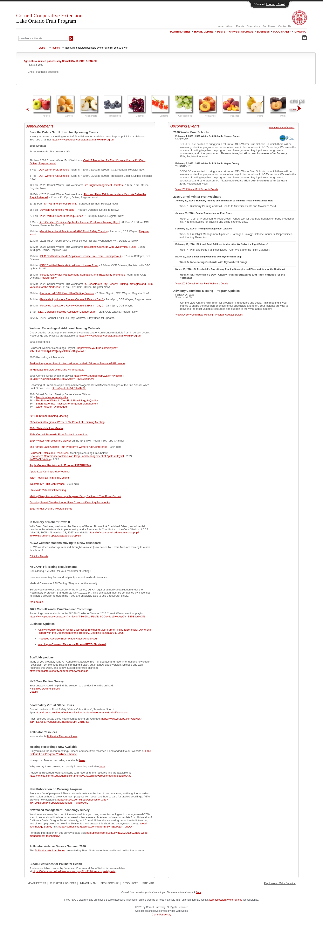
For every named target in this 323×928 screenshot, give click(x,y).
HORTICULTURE (203, 31)
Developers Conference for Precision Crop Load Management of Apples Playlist (77, 456)
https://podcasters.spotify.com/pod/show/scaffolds (59, 670)
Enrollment (269, 26)
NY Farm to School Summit (60, 203)
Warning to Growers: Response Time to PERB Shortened (72, 644)
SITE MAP (148, 883)
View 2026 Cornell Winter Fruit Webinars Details (201, 283)
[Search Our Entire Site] (43, 38)
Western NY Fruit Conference (47, 483)
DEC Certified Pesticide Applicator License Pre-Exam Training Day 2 (81, 256)
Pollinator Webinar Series (50, 850)
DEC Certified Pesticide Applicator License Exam (69, 265)
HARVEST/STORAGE (241, 31)
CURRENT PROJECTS (63, 883)
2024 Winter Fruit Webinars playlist (50, 440)
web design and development (151, 910)
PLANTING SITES (180, 31)
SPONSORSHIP (110, 883)
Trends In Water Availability (52, 397)
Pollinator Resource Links (62, 736)
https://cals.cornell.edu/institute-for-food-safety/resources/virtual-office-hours (82, 712)
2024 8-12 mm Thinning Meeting (49, 415)
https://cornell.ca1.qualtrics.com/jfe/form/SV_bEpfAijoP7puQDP (96, 826)
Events (240, 26)
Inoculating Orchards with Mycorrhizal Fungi (110, 246)
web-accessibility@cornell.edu (225, 899)
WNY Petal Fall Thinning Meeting (49, 477)
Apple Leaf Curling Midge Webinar (50, 471)
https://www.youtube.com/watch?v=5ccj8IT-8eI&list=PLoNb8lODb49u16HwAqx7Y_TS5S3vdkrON (77, 377)
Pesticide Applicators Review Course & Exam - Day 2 (71, 305)
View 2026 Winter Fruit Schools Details (196, 189)
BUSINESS (263, 31)
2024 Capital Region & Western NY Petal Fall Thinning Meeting (67, 422)
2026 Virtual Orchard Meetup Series (61, 215)
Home (220, 26)
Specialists (253, 26)
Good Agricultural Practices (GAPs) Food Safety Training (74, 231)
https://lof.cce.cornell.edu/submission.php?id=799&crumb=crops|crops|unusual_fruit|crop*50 (69, 801)
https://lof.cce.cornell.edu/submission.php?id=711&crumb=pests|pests (74, 871)
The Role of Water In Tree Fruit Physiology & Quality (67, 400)
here (82, 760)
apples (56, 47)
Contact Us (284, 26)
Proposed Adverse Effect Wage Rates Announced (67, 638)
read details (36, 601)
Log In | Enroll (275, 4)
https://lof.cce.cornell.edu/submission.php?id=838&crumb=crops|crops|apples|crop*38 (80, 775)
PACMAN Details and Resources (49, 453)
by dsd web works (178, 910)
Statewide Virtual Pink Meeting (48, 490)
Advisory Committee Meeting (57, 209)
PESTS (221, 31)
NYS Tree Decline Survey (45, 688)
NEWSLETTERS (36, 883)
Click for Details (39, 556)
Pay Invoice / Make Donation (280, 883)
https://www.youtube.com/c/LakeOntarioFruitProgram (82, 139)
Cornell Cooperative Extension (49, 18)
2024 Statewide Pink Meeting (47, 428)
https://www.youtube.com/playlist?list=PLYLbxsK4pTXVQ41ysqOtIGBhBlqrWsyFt (74, 349)
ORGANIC (300, 31)
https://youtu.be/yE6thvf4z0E (69, 388)
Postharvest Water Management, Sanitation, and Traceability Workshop (82, 274)
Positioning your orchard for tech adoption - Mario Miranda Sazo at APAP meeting (78, 363)
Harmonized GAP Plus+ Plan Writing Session (67, 293)
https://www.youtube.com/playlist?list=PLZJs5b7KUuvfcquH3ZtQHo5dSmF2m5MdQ (86, 720)
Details (34, 691)
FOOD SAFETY (282, 31)
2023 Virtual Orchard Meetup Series (51, 508)
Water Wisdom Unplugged (51, 406)
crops (42, 47)
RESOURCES (130, 883)
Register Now (48, 277)
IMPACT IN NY (88, 883)
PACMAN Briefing (40, 459)
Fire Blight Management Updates (103, 185)
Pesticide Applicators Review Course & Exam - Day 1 (72, 299)
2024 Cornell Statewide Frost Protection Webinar (59, 434)
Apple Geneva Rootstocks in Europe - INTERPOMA (60, 465)
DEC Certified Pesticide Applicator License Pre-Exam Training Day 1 (79, 222)
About (229, 26)
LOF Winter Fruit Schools (54, 169)
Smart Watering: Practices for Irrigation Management (67, 403)
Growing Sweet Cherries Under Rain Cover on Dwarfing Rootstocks (70, 502)
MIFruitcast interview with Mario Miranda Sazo (57, 369)
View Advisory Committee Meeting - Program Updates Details (209, 314)
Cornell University (161, 914)
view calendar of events (281, 127)
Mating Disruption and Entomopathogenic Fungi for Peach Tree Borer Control (75, 496)
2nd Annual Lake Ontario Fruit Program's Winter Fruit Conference (68, 446)
